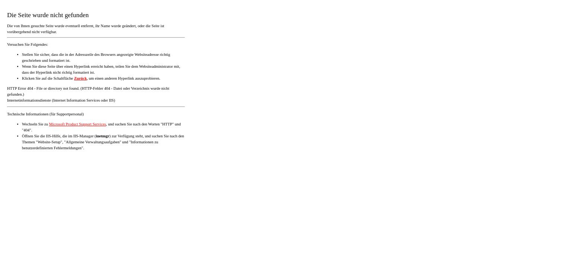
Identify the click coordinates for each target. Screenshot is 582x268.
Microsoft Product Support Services (77, 124)
